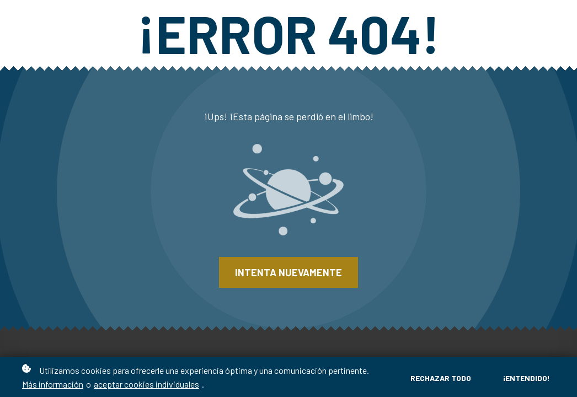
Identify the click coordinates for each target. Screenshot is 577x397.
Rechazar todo (440, 378)
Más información (52, 384)
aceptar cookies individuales (146, 384)
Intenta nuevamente (288, 272)
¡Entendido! (526, 378)
